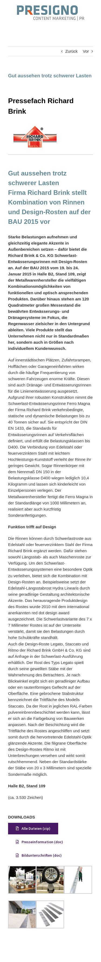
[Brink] (35, 126)
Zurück (71, 51)
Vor (86, 51)
